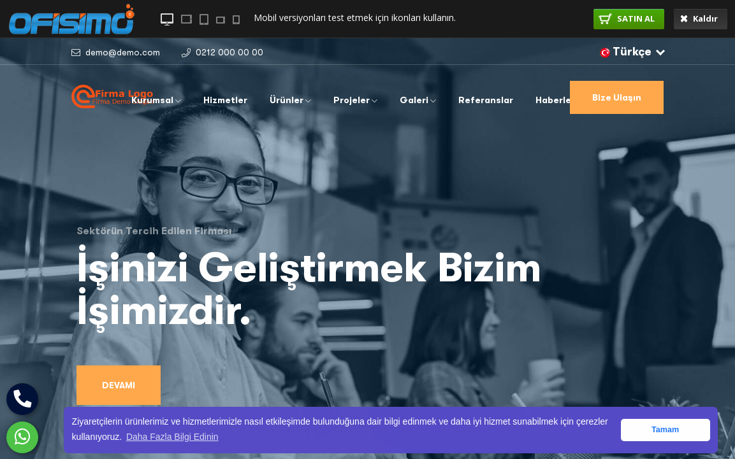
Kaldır (699, 18)
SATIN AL (627, 18)
